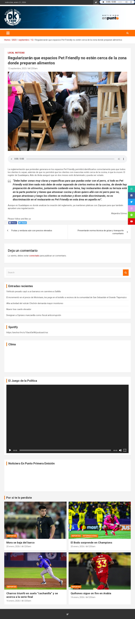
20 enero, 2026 (13, 546)
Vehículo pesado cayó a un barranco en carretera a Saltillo (33, 291)
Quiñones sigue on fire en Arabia (91, 593)
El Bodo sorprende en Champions (91, 542)
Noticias (20, 53)
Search (126, 272)
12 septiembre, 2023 (17, 68)
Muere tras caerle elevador (18, 309)
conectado (34, 255)
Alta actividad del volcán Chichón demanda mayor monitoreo (34, 303)
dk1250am (33, 68)
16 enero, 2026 (13, 601)
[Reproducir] (10, 450)
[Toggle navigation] (8, 33)
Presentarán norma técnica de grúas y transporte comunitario (101, 232)
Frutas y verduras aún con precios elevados (31, 230)
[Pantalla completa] (125, 450)
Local (11, 53)
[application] (67, 419)
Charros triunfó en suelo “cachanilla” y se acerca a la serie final (32, 595)
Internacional (90, 536)
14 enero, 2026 (77, 597)
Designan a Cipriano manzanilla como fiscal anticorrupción (33, 315)
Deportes (11, 536)
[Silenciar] (120, 450)
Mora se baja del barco (20, 542)
